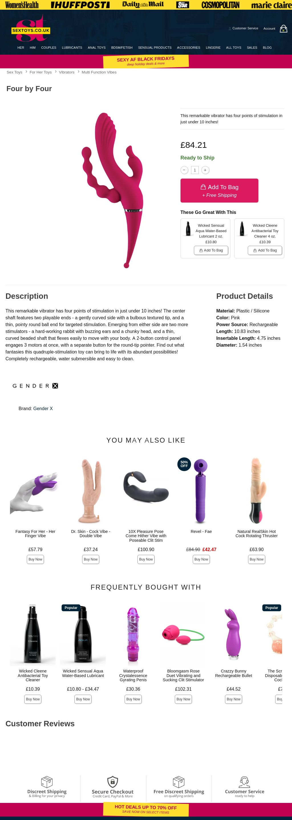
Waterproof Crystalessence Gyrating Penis (133, 675)
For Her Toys (41, 72)
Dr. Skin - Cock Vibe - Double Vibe (90, 534)
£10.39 (33, 689)
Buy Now (35, 559)
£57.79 (35, 549)
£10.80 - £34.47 (83, 689)
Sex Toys (14, 72)
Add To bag (219, 190)
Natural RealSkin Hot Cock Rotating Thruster (257, 534)
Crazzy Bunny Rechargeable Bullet (233, 673)
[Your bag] (283, 28)
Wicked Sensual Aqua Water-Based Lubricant (83, 673)
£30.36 (133, 689)
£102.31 (183, 689)
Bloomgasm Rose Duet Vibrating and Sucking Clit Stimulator (183, 675)
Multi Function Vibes (99, 72)
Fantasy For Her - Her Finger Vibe (35, 534)
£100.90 (146, 549)
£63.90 (256, 549)
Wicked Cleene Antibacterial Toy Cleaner (33, 675)
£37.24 (91, 549)
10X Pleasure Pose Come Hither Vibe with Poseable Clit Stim (146, 536)
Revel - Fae (201, 531)
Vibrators (66, 72)
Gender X (43, 408)
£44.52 (234, 689)
